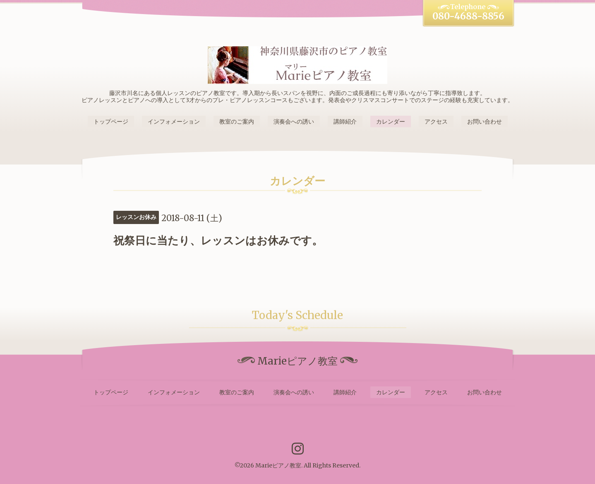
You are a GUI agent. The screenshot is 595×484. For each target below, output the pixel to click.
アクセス (436, 121)
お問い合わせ (484, 121)
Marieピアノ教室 (278, 465)
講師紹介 (345, 121)
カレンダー (390, 121)
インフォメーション (174, 121)
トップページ (111, 121)
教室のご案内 (236, 121)
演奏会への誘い (294, 121)
